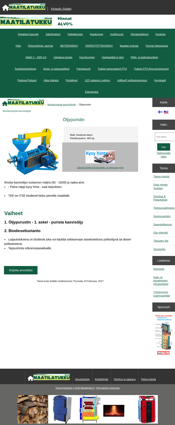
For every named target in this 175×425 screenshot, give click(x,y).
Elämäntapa (91, 91)
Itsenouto (158, 268)
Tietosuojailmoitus (164, 207)
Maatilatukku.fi (87, 388)
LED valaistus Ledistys (97, 80)
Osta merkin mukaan (160, 186)
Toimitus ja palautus (125, 379)
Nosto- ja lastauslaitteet (56, 68)
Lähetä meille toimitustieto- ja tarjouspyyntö (100, 167)
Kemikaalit (160, 80)
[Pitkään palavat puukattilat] (163, 336)
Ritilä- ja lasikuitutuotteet (144, 57)
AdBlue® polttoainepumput (132, 80)
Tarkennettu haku (164, 154)
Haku (163, 124)
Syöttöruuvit (116, 34)
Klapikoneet (96, 34)
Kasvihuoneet (87, 57)
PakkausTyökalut (27, 80)
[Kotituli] (87, 422)
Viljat (18, 45)
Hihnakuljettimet (139, 34)
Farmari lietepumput (157, 45)
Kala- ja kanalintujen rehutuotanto (161, 280)
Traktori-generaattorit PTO (112, 68)
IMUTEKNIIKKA (69, 45)
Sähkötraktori (53, 34)
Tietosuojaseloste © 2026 (67, 388)
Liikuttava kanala (62, 57)
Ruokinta (160, 34)
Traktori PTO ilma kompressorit (151, 68)
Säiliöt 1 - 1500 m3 (35, 57)
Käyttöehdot (101, 379)
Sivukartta (159, 249)
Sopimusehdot (162, 216)
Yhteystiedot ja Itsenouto (108, 388)
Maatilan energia (129, 45)
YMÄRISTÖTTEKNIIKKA (99, 45)
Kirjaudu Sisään (61, 8)
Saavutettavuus (162, 224)
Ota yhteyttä (160, 232)
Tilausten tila (160, 240)
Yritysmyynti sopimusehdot (161, 294)
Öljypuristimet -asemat (40, 45)
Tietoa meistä (161, 176)
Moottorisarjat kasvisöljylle (61, 104)
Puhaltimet (72, 80)
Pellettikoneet (75, 34)
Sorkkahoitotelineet (25, 68)
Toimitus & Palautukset (160, 198)
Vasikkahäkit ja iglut (113, 57)
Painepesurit (83, 68)
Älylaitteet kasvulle (28, 34)
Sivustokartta (82, 379)
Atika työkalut (51, 80)
